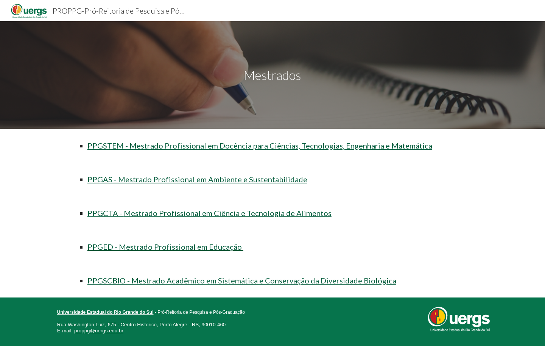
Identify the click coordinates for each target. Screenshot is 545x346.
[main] (272, 75)
